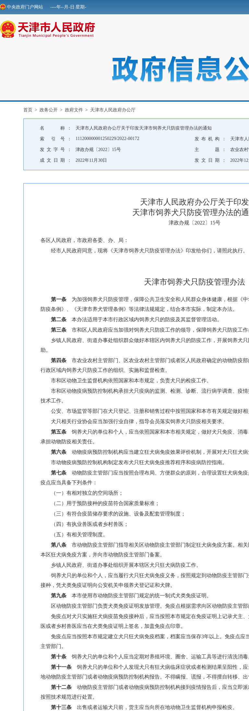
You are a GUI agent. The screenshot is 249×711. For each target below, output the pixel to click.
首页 (27, 110)
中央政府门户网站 (21, 7)
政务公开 (49, 110)
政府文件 (74, 110)
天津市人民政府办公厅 (113, 110)
